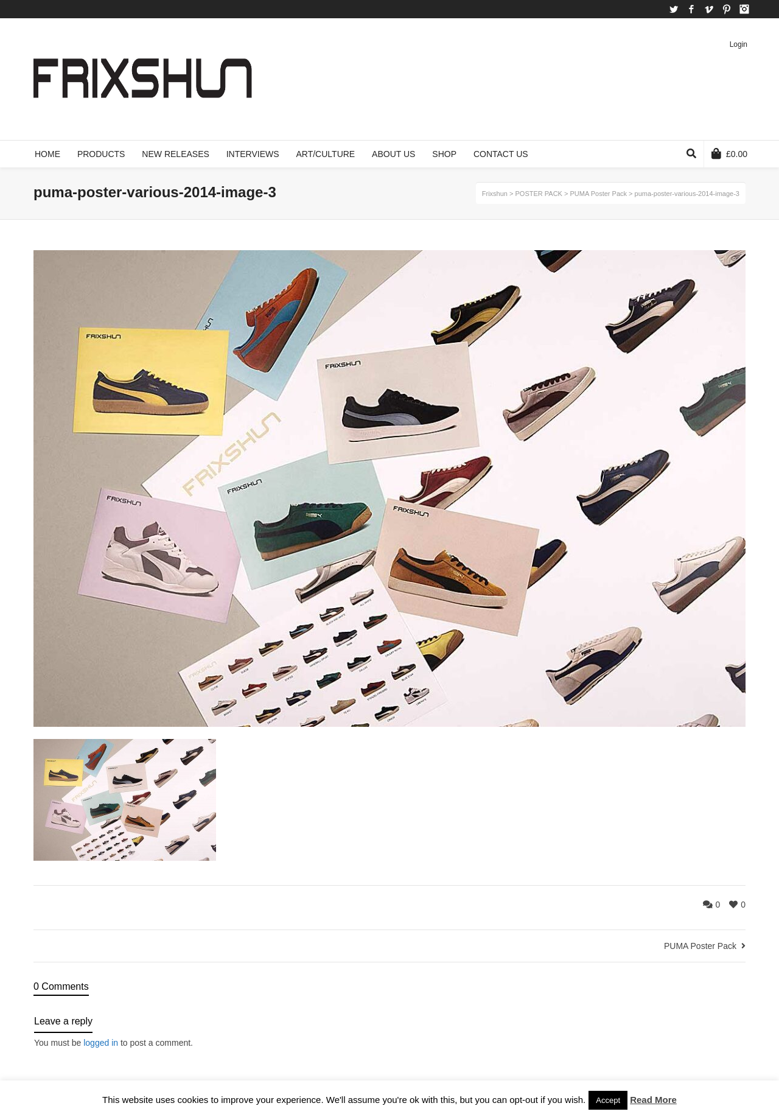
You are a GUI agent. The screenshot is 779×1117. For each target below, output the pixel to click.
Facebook (691, 9)
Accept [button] (608, 1100)
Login (738, 44)
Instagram (744, 9)
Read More (653, 1099)
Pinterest (726, 9)
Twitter (673, 9)
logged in (100, 1043)
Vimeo (709, 9)
